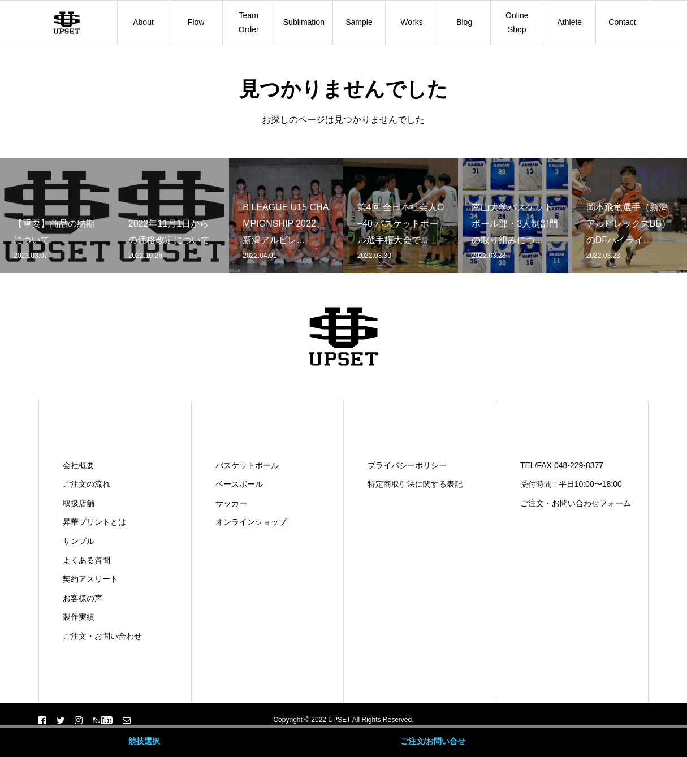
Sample (358, 22)
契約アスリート (90, 578)
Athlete (570, 22)
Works (411, 22)
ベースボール (239, 483)
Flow (196, 22)
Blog (464, 22)
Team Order (249, 22)
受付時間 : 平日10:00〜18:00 (571, 483)
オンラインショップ (251, 521)
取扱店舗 (78, 503)
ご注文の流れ (86, 483)
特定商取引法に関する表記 (415, 483)
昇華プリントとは (94, 521)
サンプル (78, 541)
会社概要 (78, 465)
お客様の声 (82, 598)
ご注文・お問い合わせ (102, 636)
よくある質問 (86, 560)
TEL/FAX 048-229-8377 (561, 465)
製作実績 (78, 616)
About (143, 22)
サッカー (231, 503)
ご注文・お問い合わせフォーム (575, 503)
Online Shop (516, 22)
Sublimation (304, 22)
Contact (622, 22)
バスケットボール (247, 465)
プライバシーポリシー (407, 465)
